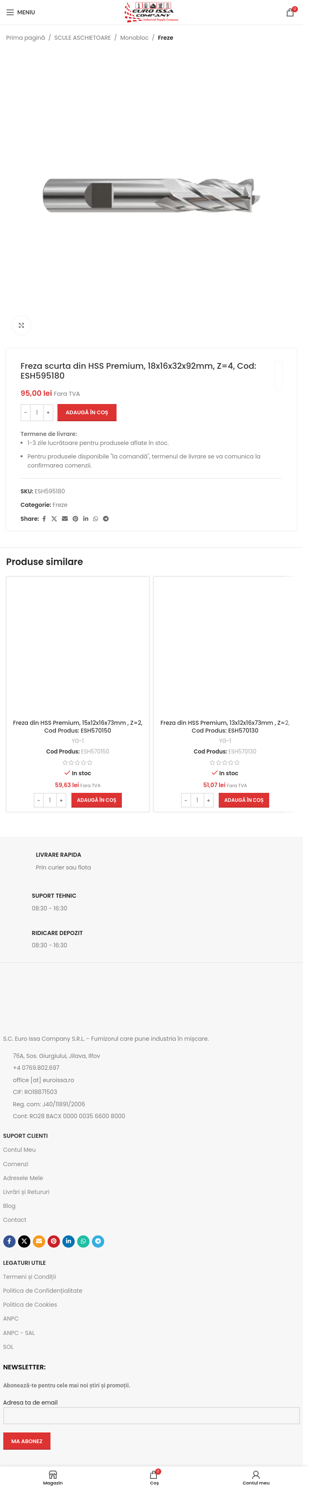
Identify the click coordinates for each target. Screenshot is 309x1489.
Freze (165, 38)
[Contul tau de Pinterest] (75, 519)
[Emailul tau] (65, 519)
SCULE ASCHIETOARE (82, 38)
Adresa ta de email (151, 1408)
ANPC (11, 1318)
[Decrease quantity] (26, 412)
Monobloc (134, 38)
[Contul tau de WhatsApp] (96, 519)
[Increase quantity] (48, 412)
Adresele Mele (23, 1178)
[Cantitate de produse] (37, 412)
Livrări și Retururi (26, 1192)
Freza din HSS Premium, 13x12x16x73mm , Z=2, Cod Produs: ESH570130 (225, 727)
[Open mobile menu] (20, 12)
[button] (96, 800)
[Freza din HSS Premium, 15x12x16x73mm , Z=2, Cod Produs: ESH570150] (78, 648)
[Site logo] (151, 12)
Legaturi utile (24, 1263)
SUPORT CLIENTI (25, 1136)
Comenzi (16, 1164)
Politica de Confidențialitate (42, 1291)
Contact (15, 1220)
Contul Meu (19, 1150)
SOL (8, 1347)
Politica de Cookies (30, 1305)
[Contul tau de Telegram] (106, 519)
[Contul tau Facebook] (44, 519)
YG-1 (78, 741)
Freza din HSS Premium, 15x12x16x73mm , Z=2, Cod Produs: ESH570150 (78, 727)
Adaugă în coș (87, 412)
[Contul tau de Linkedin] (86, 519)
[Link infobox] (151, 863)
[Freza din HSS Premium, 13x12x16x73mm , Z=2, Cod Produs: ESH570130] (225, 648)
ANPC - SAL (19, 1333)
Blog (9, 1206)
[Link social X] (54, 519)
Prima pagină (25, 38)
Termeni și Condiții (29, 1277)
